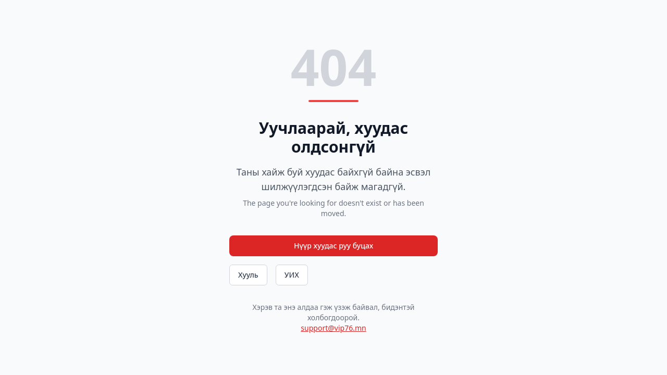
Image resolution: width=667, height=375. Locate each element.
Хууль (248, 275)
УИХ (292, 275)
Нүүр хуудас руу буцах (333, 246)
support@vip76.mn (333, 328)
